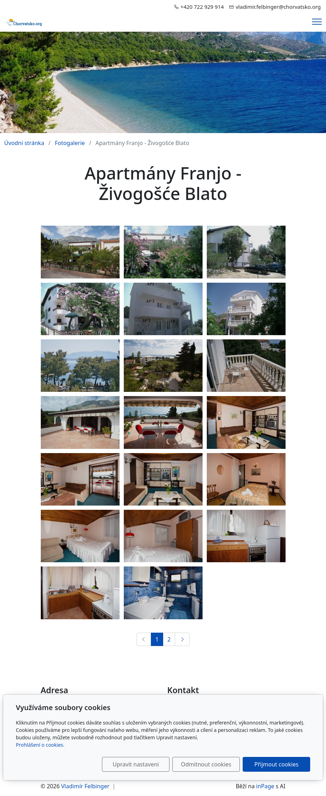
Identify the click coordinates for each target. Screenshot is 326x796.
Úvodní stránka (24, 143)
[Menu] (317, 22)
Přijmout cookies (276, 764)
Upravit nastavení (136, 764)
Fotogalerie (70, 143)
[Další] (182, 639)
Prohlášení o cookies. (40, 744)
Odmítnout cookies (206, 764)
